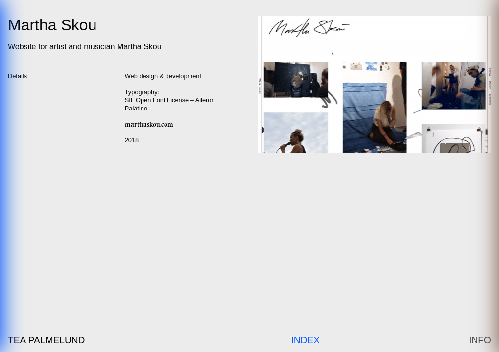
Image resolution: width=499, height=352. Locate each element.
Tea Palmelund (46, 340)
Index (305, 340)
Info (480, 340)
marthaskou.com (149, 124)
